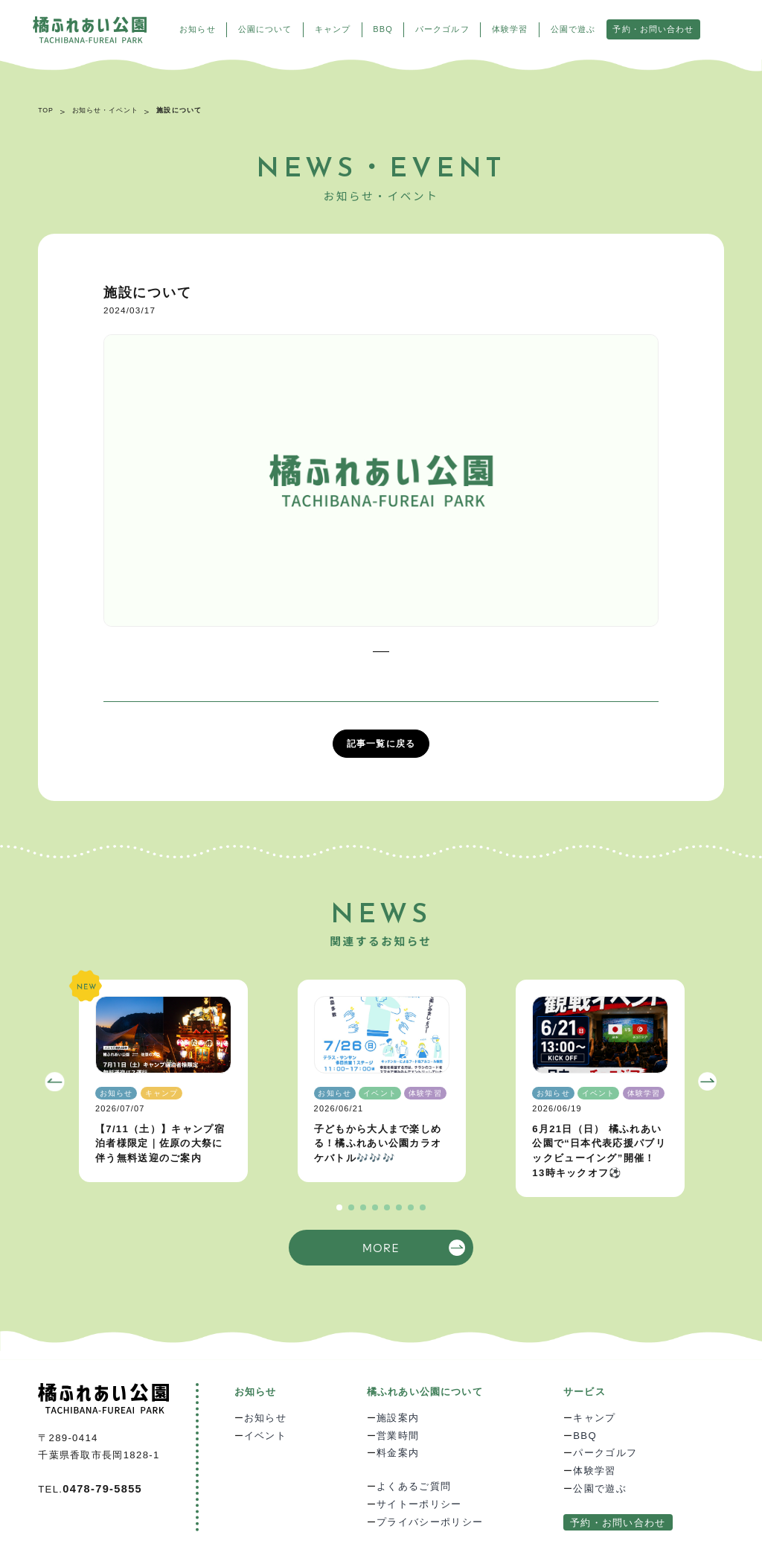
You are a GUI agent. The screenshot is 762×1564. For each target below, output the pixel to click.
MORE (381, 1247)
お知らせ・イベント (105, 110)
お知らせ (197, 29)
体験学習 (510, 29)
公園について (265, 29)
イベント (265, 1435)
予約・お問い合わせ (653, 29)
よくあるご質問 (414, 1486)
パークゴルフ (442, 29)
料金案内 (398, 1452)
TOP (46, 110)
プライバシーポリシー (430, 1522)
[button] (55, 1081)
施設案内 (398, 1417)
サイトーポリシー (419, 1504)
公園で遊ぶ (573, 29)
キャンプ (332, 29)
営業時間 (398, 1435)
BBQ (382, 29)
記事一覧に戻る (381, 743)
